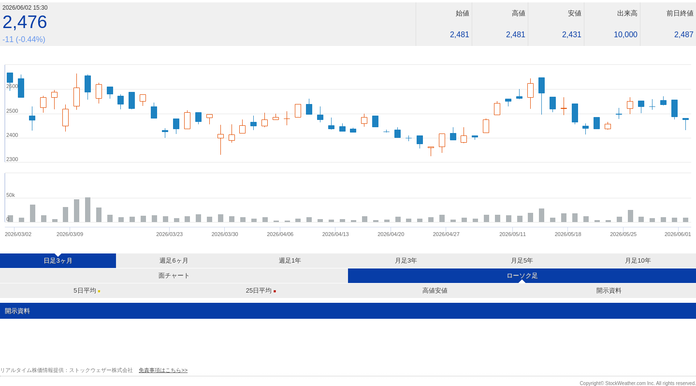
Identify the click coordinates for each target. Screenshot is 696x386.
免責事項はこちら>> (163, 370)
